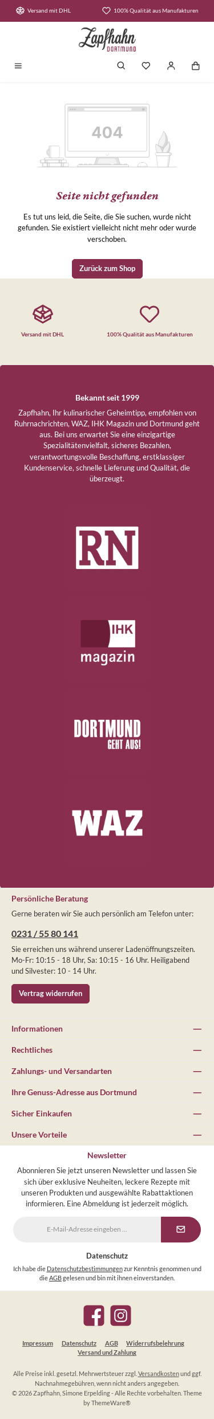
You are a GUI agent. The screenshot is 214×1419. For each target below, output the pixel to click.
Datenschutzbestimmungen (85, 1268)
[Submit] (181, 1229)
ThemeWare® (111, 1402)
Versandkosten (158, 1373)
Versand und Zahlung (107, 1352)
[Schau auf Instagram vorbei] (121, 1315)
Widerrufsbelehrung (155, 1343)
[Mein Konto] (171, 66)
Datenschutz (79, 1343)
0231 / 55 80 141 (44, 933)
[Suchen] (121, 66)
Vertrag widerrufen (50, 993)
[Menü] (18, 66)
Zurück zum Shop (107, 268)
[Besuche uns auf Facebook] (94, 1315)
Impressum (37, 1343)
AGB (55, 1277)
